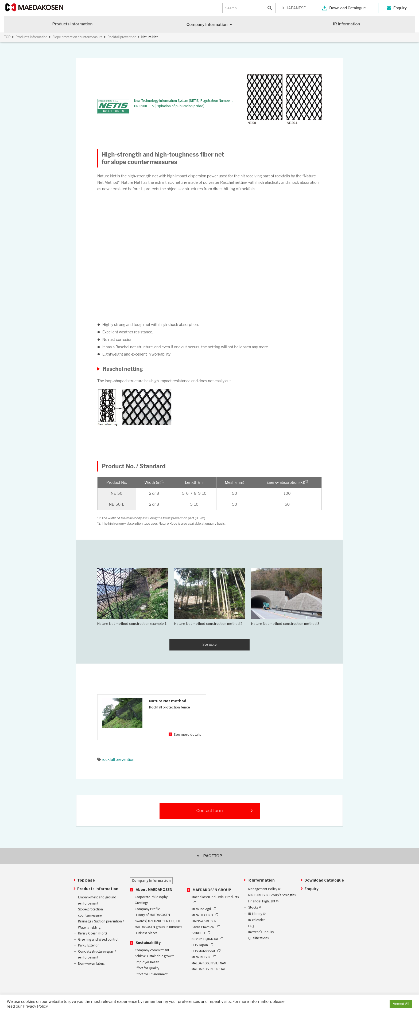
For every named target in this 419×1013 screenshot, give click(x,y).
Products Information (72, 24)
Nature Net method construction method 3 (286, 597)
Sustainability (148, 942)
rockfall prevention (118, 759)
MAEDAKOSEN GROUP (212, 889)
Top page (86, 880)
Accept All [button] (401, 1004)
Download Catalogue (347, 8)
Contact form (209, 810)
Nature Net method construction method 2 (209, 597)
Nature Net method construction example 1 (132, 597)
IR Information (346, 24)
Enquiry (400, 8)
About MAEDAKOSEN (154, 889)
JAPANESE (296, 8)
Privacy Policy (35, 1006)
